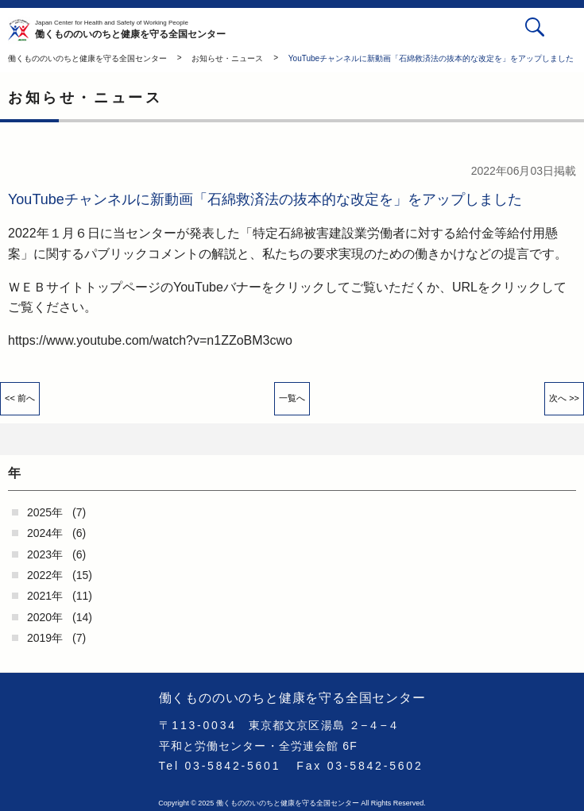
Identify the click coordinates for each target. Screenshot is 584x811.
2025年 (45, 512)
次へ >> (564, 398)
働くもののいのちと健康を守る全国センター (130, 30)
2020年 (45, 617)
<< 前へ (20, 398)
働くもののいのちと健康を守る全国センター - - (21, 30)
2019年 (45, 637)
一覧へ (292, 398)
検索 (534, 27)
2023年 (45, 554)
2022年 (45, 575)
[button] (566, 30)
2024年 (45, 533)
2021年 (45, 595)
